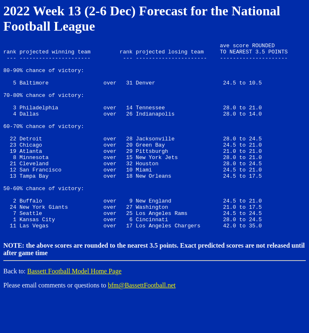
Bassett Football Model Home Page (74, 308)
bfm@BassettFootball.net (142, 322)
